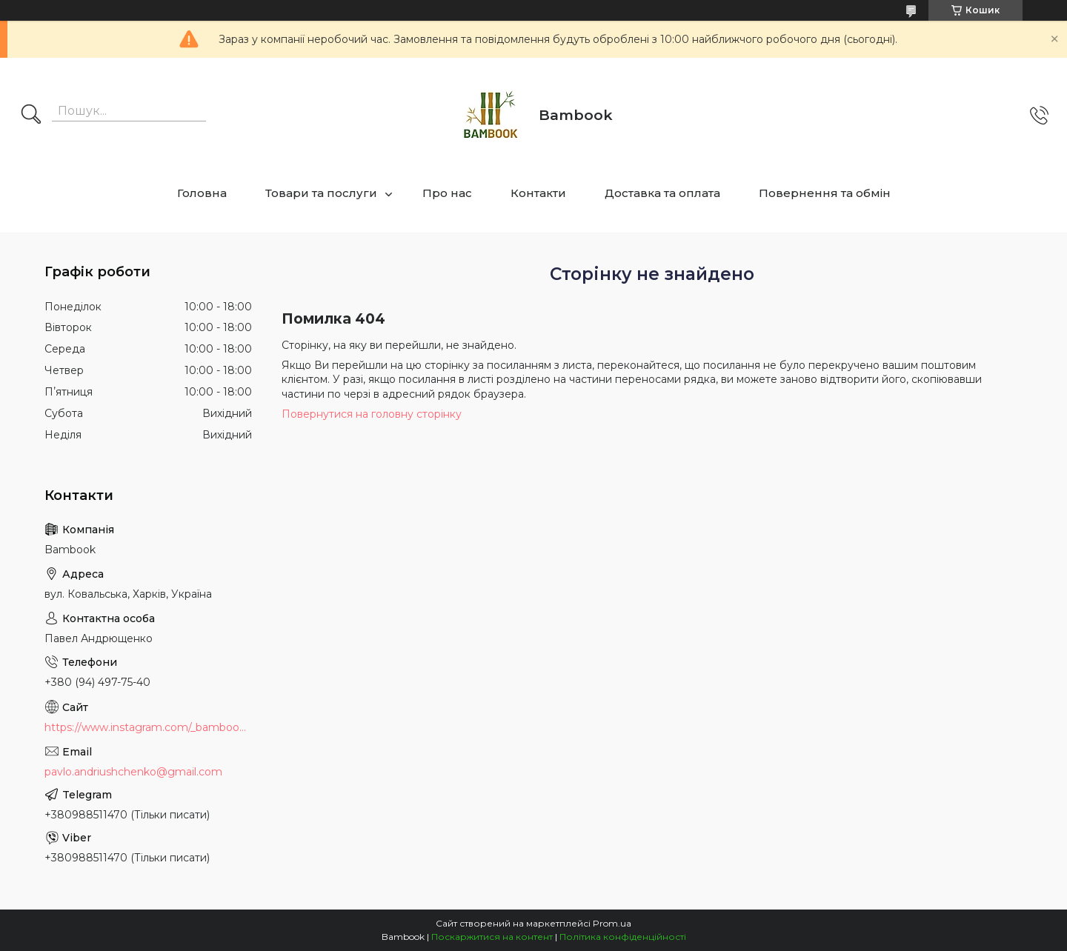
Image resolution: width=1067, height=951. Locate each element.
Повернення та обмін (825, 193)
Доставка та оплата (662, 193)
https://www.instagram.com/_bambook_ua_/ (148, 727)
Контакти (538, 193)
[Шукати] (31, 115)
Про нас (447, 193)
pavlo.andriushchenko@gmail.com (133, 771)
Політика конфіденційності (622, 936)
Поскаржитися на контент (492, 936)
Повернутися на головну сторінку (372, 414)
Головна (202, 193)
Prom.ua (612, 923)
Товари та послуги (321, 193)
